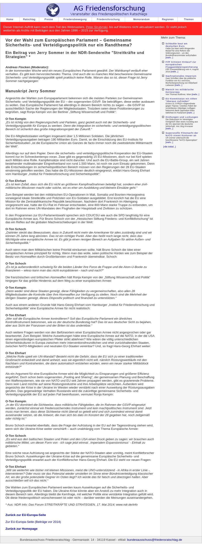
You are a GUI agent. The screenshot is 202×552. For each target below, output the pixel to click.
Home (10, 19)
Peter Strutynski (96, 27)
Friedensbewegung (75, 19)
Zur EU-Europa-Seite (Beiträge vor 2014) (33, 522)
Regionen (168, 19)
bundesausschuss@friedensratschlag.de (154, 539)
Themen (189, 19)
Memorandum (141, 19)
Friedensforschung (108, 19)
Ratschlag (29, 19)
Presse (48, 19)
